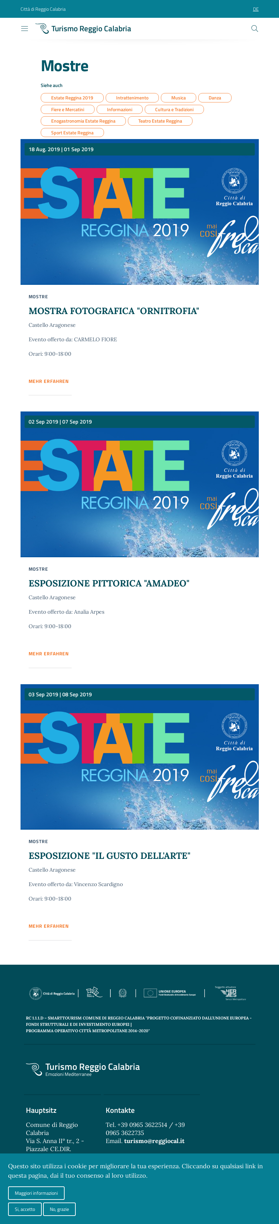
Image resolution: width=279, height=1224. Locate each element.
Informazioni (119, 109)
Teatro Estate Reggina (160, 121)
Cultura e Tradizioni (174, 109)
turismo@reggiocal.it (154, 1142)
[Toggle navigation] (25, 28)
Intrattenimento (132, 97)
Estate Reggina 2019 (72, 97)
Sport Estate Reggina (72, 132)
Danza (215, 97)
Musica (178, 97)
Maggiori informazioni (36, 1192)
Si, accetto (25, 1209)
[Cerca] (255, 29)
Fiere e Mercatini (67, 109)
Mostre (38, 297)
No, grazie (59, 1209)
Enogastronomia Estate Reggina (83, 121)
